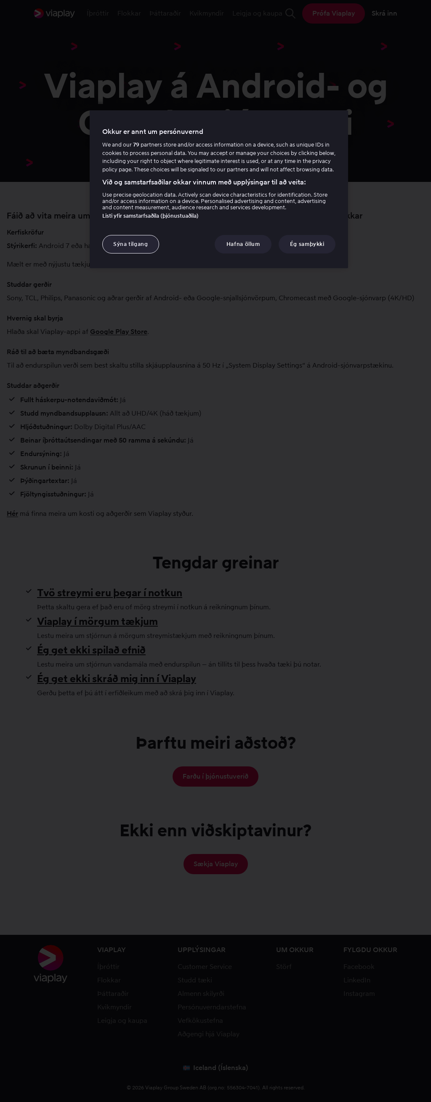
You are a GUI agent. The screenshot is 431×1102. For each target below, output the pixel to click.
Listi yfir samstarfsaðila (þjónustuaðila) (150, 216)
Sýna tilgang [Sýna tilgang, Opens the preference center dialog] (130, 244)
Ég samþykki (307, 244)
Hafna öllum (243, 244)
